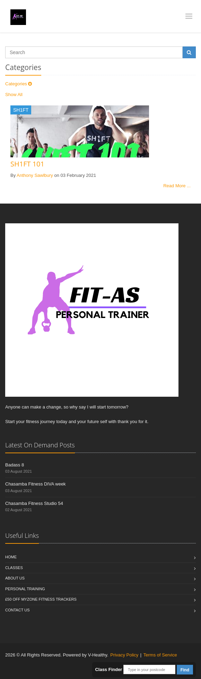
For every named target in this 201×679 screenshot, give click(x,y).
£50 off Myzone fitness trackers (41, 599)
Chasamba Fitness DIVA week (35, 484)
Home (11, 557)
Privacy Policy (124, 654)
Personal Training (25, 589)
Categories (18, 83)
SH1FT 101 (27, 164)
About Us (15, 578)
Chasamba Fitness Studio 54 (34, 503)
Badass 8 (14, 464)
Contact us (17, 610)
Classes (14, 568)
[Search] (94, 52)
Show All (14, 94)
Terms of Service (160, 654)
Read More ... (177, 185)
